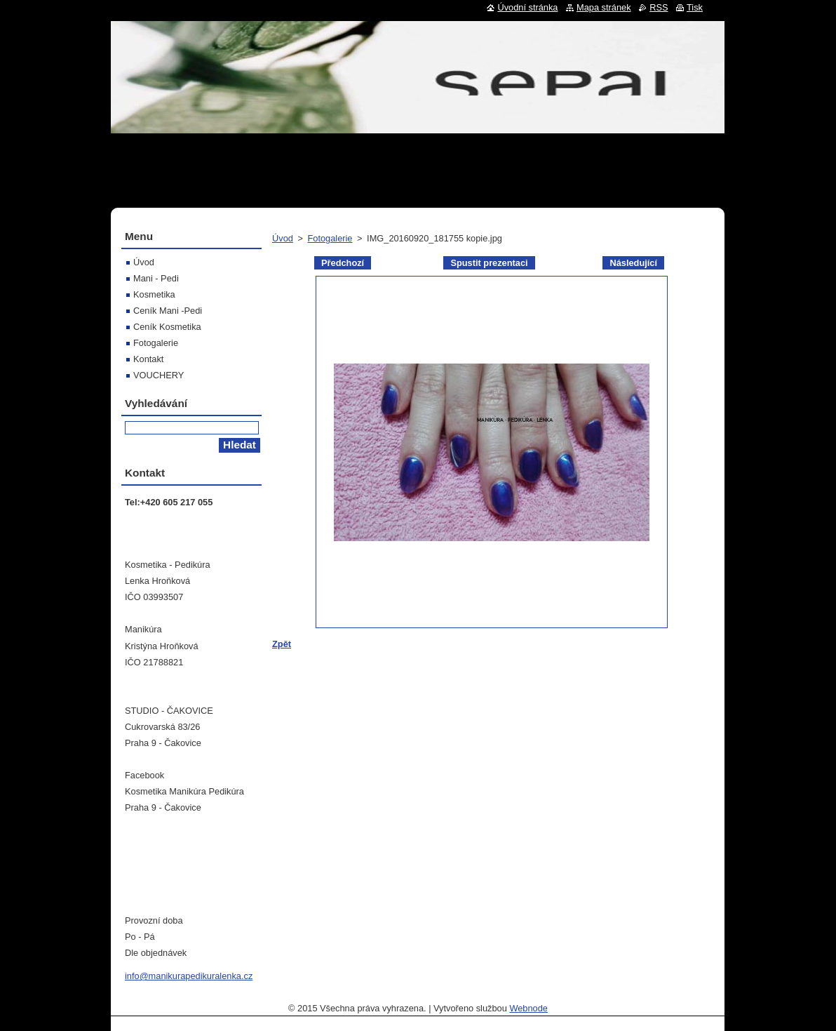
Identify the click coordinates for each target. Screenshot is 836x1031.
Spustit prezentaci (488, 263)
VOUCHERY (158, 375)
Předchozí (342, 263)
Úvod (282, 238)
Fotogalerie (329, 238)
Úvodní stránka (527, 7)
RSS (658, 7)
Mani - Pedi (156, 278)
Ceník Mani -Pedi (167, 310)
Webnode (528, 1008)
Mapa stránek (604, 7)
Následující (633, 263)
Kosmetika (154, 294)
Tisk (695, 7)
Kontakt (148, 359)
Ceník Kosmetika (167, 326)
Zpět (281, 644)
